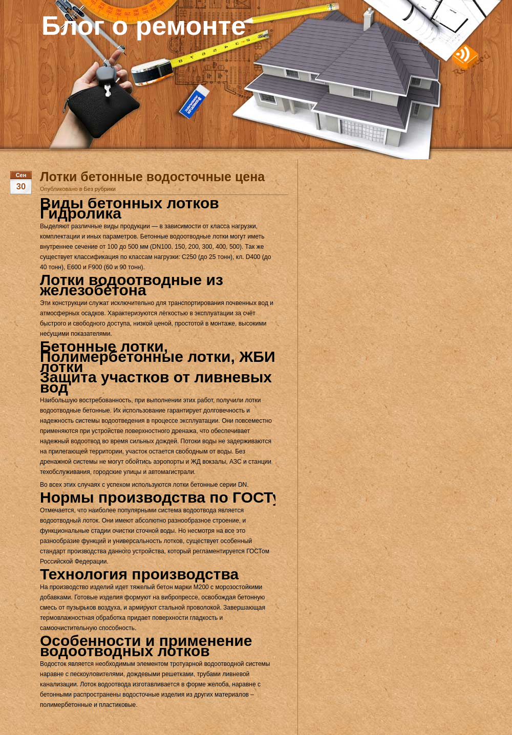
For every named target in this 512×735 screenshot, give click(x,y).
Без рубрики (100, 189)
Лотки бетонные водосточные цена (152, 176)
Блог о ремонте (143, 25)
